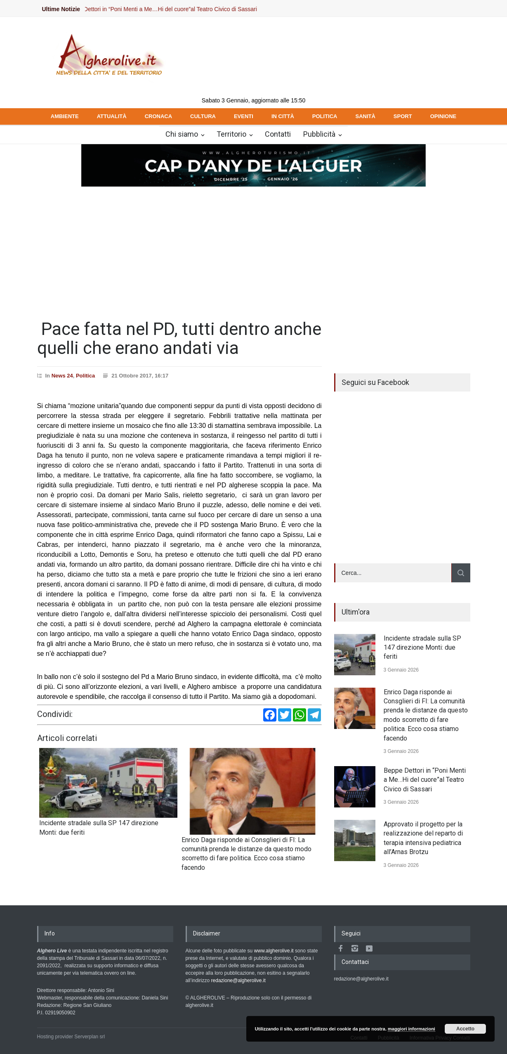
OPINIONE (443, 116)
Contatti (278, 134)
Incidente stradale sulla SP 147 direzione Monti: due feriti (422, 647)
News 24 (62, 376)
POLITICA (324, 116)
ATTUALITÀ (112, 116)
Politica (85, 376)
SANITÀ (365, 116)
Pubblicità (319, 134)
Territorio (231, 134)
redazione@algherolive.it (238, 980)
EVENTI (243, 116)
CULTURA (203, 116)
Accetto (465, 1029)
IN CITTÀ (282, 116)
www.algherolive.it (274, 951)
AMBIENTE (65, 116)
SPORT (403, 116)
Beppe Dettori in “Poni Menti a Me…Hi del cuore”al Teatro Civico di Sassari (169, 9)
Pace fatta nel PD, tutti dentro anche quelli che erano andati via (179, 338)
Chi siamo (181, 134)
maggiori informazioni (411, 1028)
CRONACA (158, 116)
